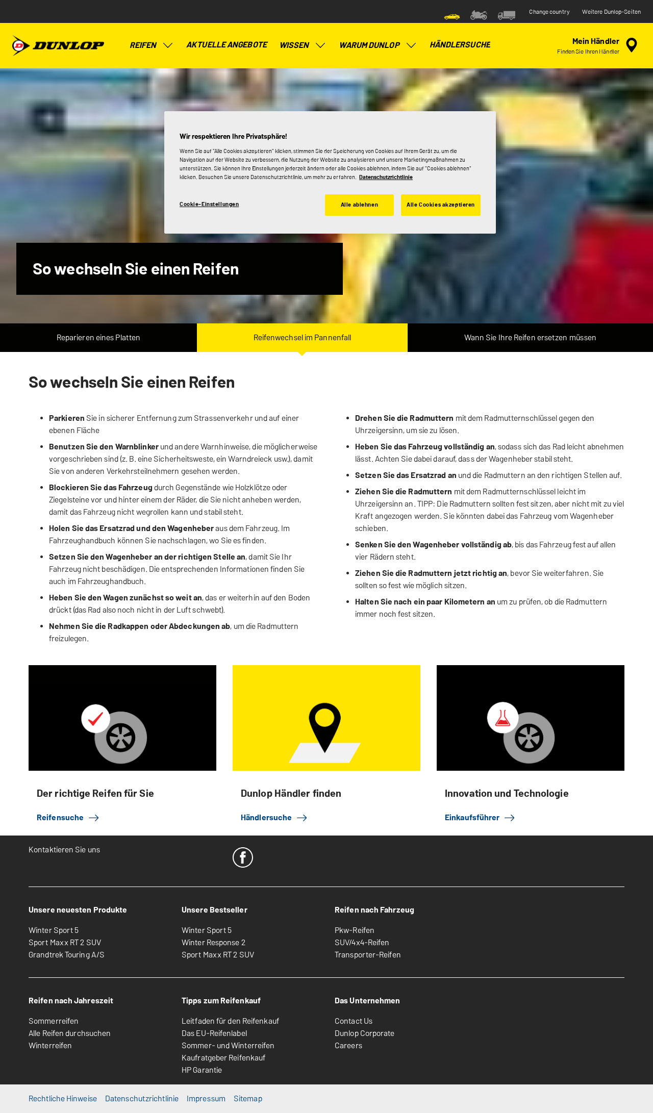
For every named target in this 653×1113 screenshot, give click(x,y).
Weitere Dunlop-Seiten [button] (611, 11)
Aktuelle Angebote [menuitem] (226, 44)
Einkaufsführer (480, 818)
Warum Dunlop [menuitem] (378, 45)
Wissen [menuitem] (303, 45)
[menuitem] (452, 14)
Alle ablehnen (359, 204)
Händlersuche (274, 818)
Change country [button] (549, 11)
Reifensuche (68, 818)
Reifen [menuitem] (152, 45)
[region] (330, 172)
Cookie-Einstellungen (209, 204)
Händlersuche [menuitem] (460, 44)
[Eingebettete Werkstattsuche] (599, 45)
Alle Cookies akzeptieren (441, 204)
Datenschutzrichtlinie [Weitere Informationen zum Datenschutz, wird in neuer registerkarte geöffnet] (386, 177)
